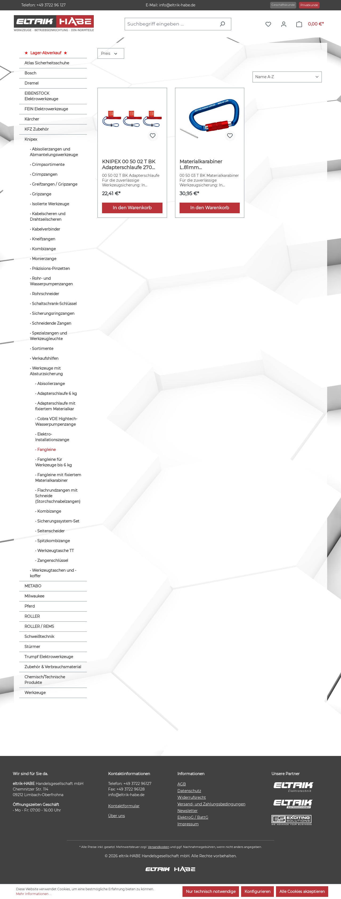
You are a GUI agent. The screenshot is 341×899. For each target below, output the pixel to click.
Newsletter (187, 810)
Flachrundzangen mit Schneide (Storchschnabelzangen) (57, 496)
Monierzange (44, 258)
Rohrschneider (45, 293)
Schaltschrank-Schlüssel (54, 303)
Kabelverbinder (46, 229)
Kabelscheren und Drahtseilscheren (47, 216)
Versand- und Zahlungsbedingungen (211, 804)
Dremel (32, 83)
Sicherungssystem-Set (58, 521)
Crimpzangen (44, 174)
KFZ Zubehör (37, 129)
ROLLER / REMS (39, 626)
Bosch (30, 73)
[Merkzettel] (269, 24)
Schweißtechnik (39, 636)
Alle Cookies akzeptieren (302, 891)
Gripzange (41, 194)
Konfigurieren (257, 891)
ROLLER (32, 616)
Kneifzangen (43, 239)
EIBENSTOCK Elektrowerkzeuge (41, 96)
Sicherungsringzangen (53, 313)
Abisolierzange (51, 383)
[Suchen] (223, 24)
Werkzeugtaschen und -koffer (53, 573)
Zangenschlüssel (52, 560)
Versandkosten (158, 847)
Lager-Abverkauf (46, 53)
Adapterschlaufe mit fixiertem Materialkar (55, 406)
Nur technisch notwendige (211, 891)
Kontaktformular (124, 806)
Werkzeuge (35, 692)
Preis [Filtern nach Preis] (109, 53)
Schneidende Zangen (51, 323)
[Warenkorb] (310, 24)
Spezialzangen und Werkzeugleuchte (48, 336)
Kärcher (32, 119)
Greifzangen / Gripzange (54, 184)
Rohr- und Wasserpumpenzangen (51, 281)
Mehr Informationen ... (34, 894)
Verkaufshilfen (45, 358)
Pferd (30, 606)
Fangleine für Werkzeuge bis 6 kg (53, 462)
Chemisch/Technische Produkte (45, 680)
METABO (33, 586)
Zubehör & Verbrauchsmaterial (53, 666)
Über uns (116, 815)
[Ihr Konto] (285, 24)
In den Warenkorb (132, 207)
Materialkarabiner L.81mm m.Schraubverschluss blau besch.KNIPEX (205, 164)
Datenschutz (189, 790)
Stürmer (32, 646)
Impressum (188, 824)
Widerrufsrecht (191, 797)
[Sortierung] (287, 77)
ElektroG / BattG (192, 817)
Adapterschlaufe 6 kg (57, 393)
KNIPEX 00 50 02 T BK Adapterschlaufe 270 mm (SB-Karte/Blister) (128, 164)
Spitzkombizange (53, 540)
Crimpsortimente (48, 164)
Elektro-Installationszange (52, 437)
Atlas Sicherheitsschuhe (47, 63)
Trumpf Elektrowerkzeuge (49, 656)
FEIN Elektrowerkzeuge (46, 109)
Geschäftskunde (283, 5)
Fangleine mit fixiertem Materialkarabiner (58, 478)
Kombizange (44, 248)
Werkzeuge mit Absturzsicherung (46, 371)
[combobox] (170, 24)
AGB (181, 784)
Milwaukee (34, 596)
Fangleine (46, 449)
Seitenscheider (51, 531)
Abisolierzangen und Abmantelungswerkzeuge (54, 152)
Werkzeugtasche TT (55, 550)
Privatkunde (309, 5)
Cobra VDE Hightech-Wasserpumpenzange (56, 421)
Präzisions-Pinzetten (51, 268)
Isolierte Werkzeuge (50, 204)
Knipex (31, 139)
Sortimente (42, 348)
